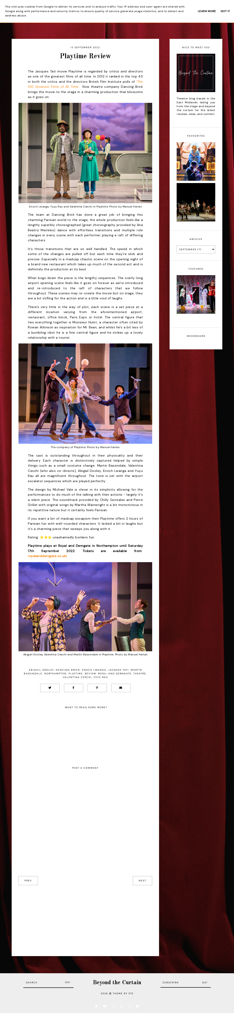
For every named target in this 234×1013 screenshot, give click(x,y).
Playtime (76, 673)
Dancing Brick (68, 669)
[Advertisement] (85, 917)
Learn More (207, 11)
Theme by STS (123, 993)
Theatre (139, 673)
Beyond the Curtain (117, 983)
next (142, 880)
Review (90, 673)
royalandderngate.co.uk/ (47, 556)
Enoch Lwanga (94, 669)
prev (28, 880)
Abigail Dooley (41, 669)
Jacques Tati (118, 669)
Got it (225, 11)
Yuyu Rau (101, 677)
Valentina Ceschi (77, 677)
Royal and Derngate (114, 673)
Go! (68, 982)
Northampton (55, 673)
